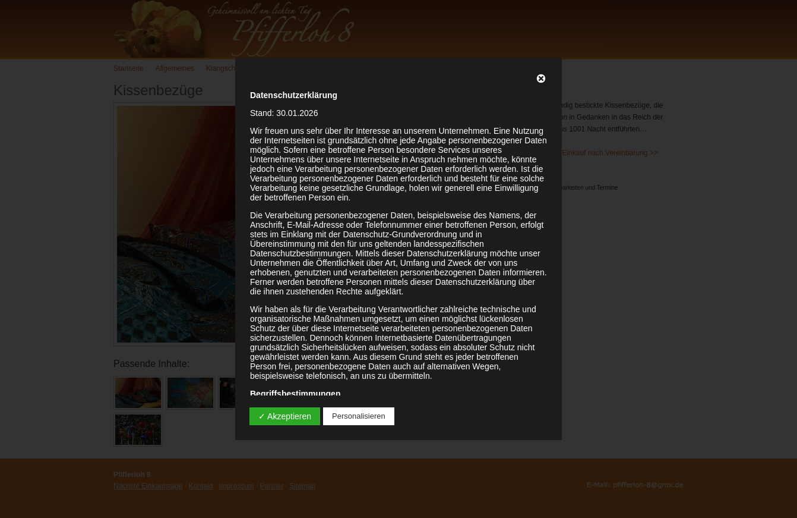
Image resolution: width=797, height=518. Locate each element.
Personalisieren (358, 416)
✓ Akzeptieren (284, 416)
